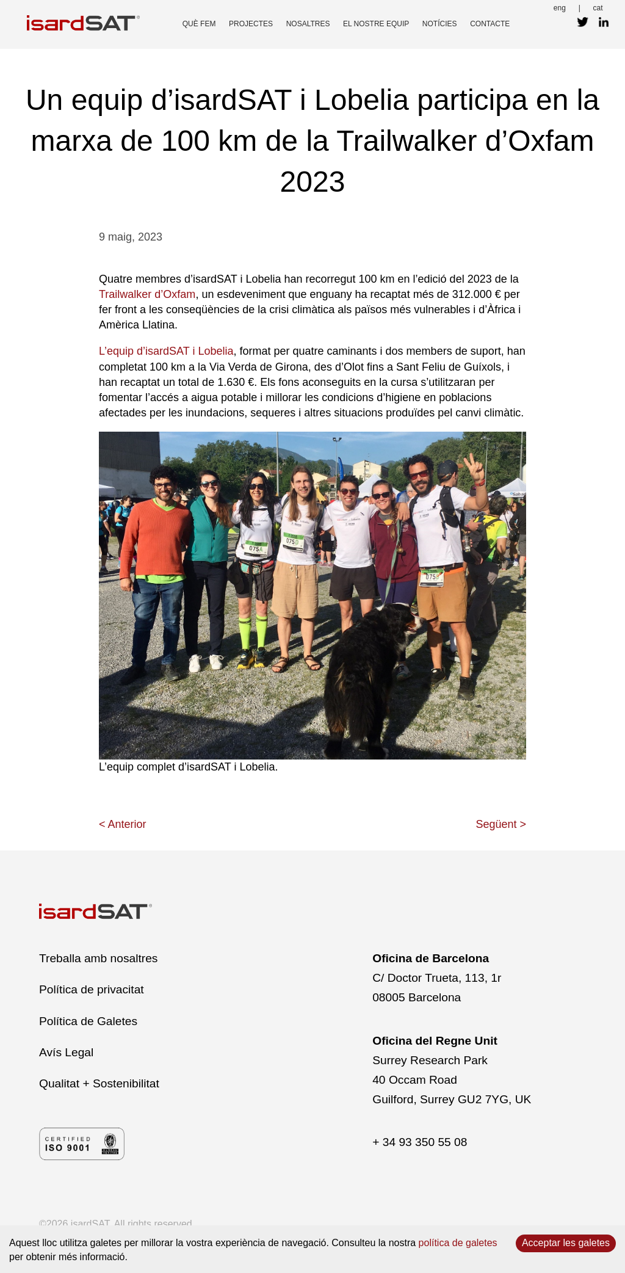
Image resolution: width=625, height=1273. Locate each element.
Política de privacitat (91, 989)
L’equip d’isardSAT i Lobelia (166, 351)
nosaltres (308, 24)
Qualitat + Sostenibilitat (99, 1083)
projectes (251, 24)
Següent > (500, 824)
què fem (199, 24)
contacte (490, 24)
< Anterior (122, 824)
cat (598, 8)
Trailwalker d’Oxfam (147, 294)
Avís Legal (66, 1052)
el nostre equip (376, 24)
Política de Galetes (88, 1021)
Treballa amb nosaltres (98, 958)
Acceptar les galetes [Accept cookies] (566, 1243)
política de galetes (458, 1243)
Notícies (439, 24)
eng (560, 8)
